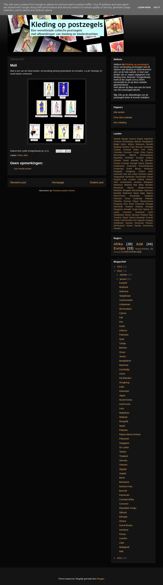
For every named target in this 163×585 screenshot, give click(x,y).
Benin (123, 144)
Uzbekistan (119, 223)
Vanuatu (129, 223)
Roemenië (118, 207)
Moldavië (118, 190)
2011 (120, 558)
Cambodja (148, 147)
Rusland (129, 207)
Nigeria (149, 193)
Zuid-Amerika (130, 251)
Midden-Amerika (145, 188)
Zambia (137, 226)
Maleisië (128, 185)
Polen (131, 204)
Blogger (100, 579)
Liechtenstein (126, 182)
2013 (120, 266)
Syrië (150, 212)
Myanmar (149, 190)
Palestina (118, 201)
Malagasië (148, 182)
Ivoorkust (142, 174)
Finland (117, 163)
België (116, 144)
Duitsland (129, 158)
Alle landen (119, 112)
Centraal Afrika (130, 150)
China (150, 150)
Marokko (149, 185)
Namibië (117, 193)
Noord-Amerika (142, 249)
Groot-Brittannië (146, 166)
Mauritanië (118, 188)
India (151, 171)
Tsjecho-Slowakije (137, 217)
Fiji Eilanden (146, 160)
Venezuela (139, 223)
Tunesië (149, 217)
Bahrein (138, 141)
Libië (116, 182)
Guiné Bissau (134, 169)
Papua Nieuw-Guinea (143, 201)
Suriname (127, 212)
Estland (149, 158)
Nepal (136, 193)
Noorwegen (135, 196)
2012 (120, 271)
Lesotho (132, 179)
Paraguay (118, 204)
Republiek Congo (127, 508)
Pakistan (149, 198)
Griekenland (119, 166)
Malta (141, 185)
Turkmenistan (126, 220)
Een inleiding (120, 122)
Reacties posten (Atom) (64, 190)
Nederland (127, 193)
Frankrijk (125, 163)
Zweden (117, 228)
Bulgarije (117, 147)
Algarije (124, 139)
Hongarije (118, 171)
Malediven (118, 185)
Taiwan (128, 215)
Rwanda (139, 207)
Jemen (122, 356)
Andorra (132, 139)
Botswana (140, 144)
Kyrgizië (117, 179)
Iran (129, 174)
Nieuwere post (18, 182)
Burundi (139, 147)
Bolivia (131, 144)
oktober (124, 274)
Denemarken (119, 155)
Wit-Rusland (119, 226)
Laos (125, 179)
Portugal (149, 204)
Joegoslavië (119, 177)
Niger (142, 193)
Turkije (117, 220)
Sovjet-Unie (137, 209)
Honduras (148, 169)
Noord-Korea (119, 196)
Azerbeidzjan (128, 141)
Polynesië (139, 204)
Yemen (129, 226)
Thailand (144, 215)
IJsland (141, 171)
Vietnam (149, 223)
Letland (140, 179)
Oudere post (96, 182)
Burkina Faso (128, 147)
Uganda (141, 220)
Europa (119, 248)
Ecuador (140, 158)
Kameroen (130, 177)
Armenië (117, 141)
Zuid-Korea (148, 226)
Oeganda (149, 196)
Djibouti (132, 155)
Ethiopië (117, 160)
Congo (136, 152)
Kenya (150, 177)
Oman (127, 198)
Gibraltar (149, 163)
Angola (140, 139)
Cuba (142, 152)
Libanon (149, 179)
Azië (139, 244)
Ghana (141, 163)
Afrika (20, 155)
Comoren (128, 152)
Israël (134, 174)
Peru (126, 204)
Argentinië (148, 139)
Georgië (133, 163)
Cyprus (149, 152)
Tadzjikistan (119, 215)
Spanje (146, 209)
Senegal (149, 207)
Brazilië (149, 144)
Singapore (118, 209)
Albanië (117, 139)
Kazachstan (141, 177)
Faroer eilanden (130, 160)
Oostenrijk (137, 198)
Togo (151, 215)
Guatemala (119, 169)
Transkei (117, 217)
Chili (143, 150)
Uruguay (149, 220)
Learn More (144, 7)
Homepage (58, 182)
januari (123, 279)
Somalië (127, 209)
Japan (150, 174)
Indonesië (118, 174)
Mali (26, 155)
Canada (117, 150)
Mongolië (127, 190)
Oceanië (117, 252)
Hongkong (130, 171)
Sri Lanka (124, 447)
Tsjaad (125, 217)
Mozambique (137, 190)
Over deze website (123, 117)
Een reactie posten (22, 168)
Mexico (131, 188)
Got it (157, 7)
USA (135, 220)
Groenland (131, 166)
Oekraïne (118, 198)
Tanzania (135, 215)
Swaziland (139, 212)
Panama (127, 201)
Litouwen (138, 182)
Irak (125, 174)
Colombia (118, 152)
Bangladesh (147, 141)
